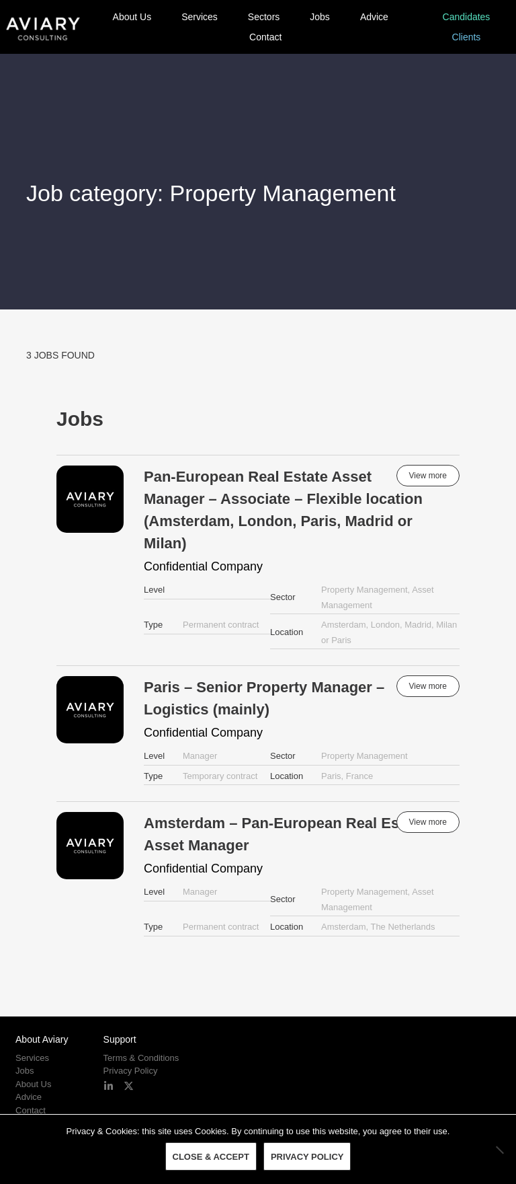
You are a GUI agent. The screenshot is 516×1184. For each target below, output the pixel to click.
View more (428, 475)
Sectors (264, 16)
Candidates (466, 16)
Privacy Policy (130, 1071)
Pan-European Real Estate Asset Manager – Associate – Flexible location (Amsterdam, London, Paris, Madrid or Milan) (283, 510)
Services (199, 16)
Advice (374, 16)
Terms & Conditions (141, 1058)
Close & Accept (211, 1157)
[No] (499, 1149)
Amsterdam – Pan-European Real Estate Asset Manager (284, 834)
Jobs (320, 16)
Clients (466, 37)
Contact (265, 37)
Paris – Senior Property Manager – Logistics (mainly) (264, 698)
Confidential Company (203, 566)
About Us (132, 16)
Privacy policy (307, 1157)
